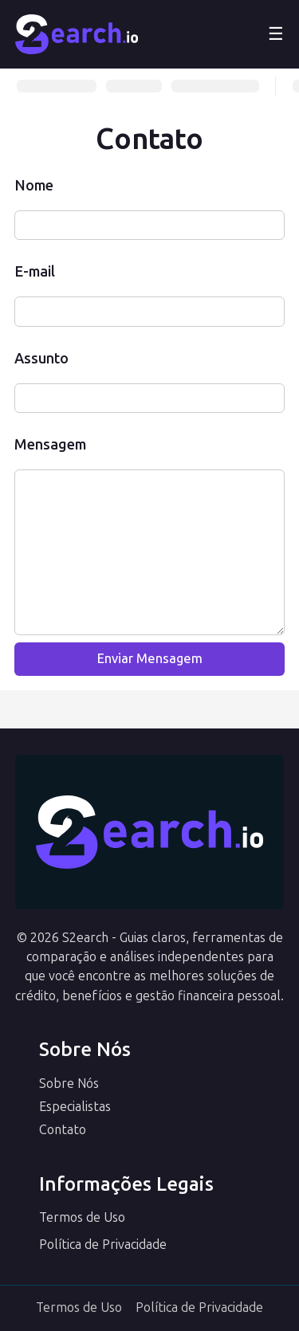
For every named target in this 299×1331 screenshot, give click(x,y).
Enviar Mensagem (150, 658)
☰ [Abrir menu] (276, 34)
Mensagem (50, 444)
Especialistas (75, 1106)
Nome (33, 185)
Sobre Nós (69, 1083)
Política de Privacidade (103, 1244)
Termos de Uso (82, 1217)
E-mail (34, 272)
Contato (62, 1129)
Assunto (41, 358)
